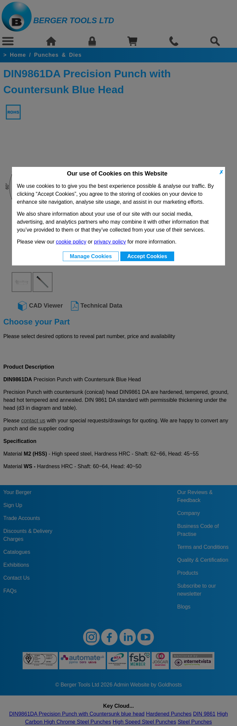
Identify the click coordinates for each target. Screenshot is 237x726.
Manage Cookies (91, 256)
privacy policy (110, 242)
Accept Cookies (147, 256)
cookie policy (71, 242)
